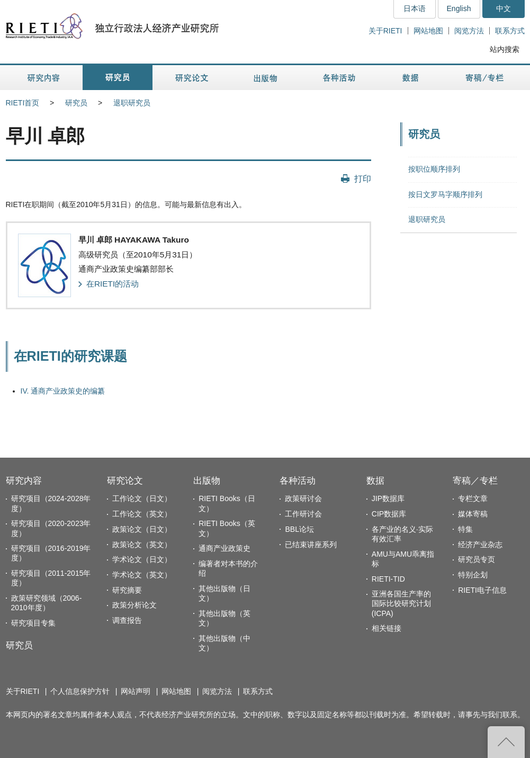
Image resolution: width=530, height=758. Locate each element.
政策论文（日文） (142, 529)
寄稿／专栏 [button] (485, 77)
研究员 (76, 103)
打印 (362, 178)
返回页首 (506, 742)
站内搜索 (504, 49)
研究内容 (24, 481)
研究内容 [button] (44, 77)
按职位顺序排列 (434, 169)
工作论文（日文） (142, 498)
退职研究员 (131, 103)
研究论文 (125, 481)
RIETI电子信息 (482, 590)
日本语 (414, 8)
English (459, 8)
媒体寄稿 (473, 514)
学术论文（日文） (142, 559)
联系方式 (510, 30)
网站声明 (135, 691)
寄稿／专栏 (475, 481)
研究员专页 (476, 559)
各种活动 (298, 481)
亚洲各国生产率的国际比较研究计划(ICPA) (401, 603)
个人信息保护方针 (80, 691)
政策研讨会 (303, 498)
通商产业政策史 (224, 548)
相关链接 (386, 628)
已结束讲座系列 (311, 544)
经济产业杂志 (480, 544)
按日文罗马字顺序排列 (445, 194)
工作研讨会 (303, 514)
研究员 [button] (117, 77)
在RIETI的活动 (112, 283)
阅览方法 (469, 30)
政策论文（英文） (142, 544)
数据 (375, 481)
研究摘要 (127, 590)
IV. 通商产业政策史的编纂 (63, 391)
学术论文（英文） (142, 574)
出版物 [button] (265, 77)
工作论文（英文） (142, 514)
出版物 (206, 481)
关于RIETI (385, 30)
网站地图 (428, 30)
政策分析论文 (134, 605)
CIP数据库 (389, 514)
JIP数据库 (388, 498)
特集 (465, 529)
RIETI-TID (388, 579)
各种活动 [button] (339, 77)
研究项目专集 (33, 623)
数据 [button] (412, 77)
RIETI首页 (23, 103)
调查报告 (127, 620)
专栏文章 (473, 498)
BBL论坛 (299, 529)
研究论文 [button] (191, 77)
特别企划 (473, 574)
